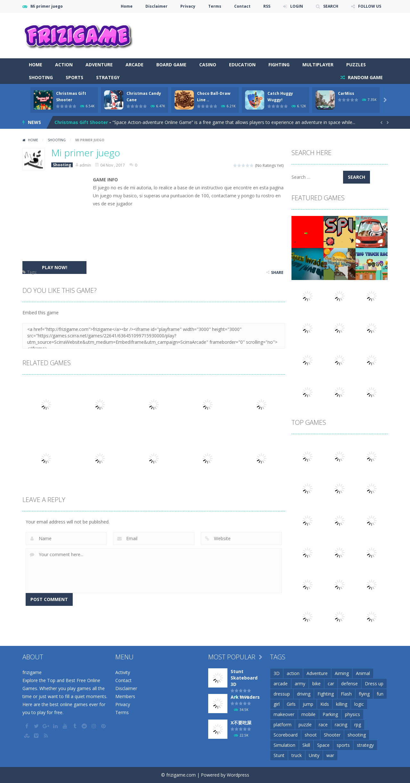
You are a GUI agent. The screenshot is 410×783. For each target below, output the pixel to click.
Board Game (171, 65)
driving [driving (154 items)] (303, 694)
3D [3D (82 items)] (277, 673)
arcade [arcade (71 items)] (281, 683)
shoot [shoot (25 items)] (311, 735)
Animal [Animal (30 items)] (363, 673)
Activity (122, 672)
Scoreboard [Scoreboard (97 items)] (286, 735)
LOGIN (296, 6)
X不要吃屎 (241, 723)
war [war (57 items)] (330, 755)
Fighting (279, 65)
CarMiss (346, 93)
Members (125, 696)
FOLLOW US (369, 6)
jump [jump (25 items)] (308, 704)
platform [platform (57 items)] (282, 724)
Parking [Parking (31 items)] (330, 714)
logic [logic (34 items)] (359, 704)
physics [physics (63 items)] (352, 714)
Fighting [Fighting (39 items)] (325, 694)
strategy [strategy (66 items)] (365, 745)
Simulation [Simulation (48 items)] (284, 745)
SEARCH (330, 6)
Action (64, 65)
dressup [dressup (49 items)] (282, 694)
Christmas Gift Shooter (81, 122)
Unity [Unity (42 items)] (314, 755)
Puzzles (356, 65)
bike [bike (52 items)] (316, 683)
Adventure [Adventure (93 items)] (317, 673)
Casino (207, 65)
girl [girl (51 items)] (277, 704)
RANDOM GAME (365, 77)
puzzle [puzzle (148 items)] (305, 724)
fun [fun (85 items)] (380, 694)
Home (127, 6)
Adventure (99, 65)
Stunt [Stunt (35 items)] (279, 755)
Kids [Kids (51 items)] (324, 704)
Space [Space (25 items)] (323, 745)
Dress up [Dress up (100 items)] (374, 683)
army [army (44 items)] (300, 683)
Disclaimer (156, 6)
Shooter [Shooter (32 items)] (332, 735)
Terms (214, 6)
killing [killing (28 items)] (341, 704)
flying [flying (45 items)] (364, 694)
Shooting (41, 77)
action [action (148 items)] (293, 673)
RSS (266, 6)
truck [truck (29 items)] (296, 755)
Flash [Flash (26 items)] (346, 694)
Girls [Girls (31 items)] (291, 704)
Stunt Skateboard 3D (244, 677)
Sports (74, 77)
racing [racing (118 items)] (341, 724)
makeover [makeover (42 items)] (284, 714)
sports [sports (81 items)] (343, 745)
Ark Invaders (245, 697)
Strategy (107, 77)
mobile (44, 272)
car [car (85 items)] (331, 683)
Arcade (135, 65)
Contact (242, 6)
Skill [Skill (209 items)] (306, 745)
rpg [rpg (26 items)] (357, 724)
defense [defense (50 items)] (349, 683)
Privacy (187, 6)
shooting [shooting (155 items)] (357, 735)
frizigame (32, 672)
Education (242, 65)
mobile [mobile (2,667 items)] (308, 714)
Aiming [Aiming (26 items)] (342, 673)
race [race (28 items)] (323, 724)
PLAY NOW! (54, 267)
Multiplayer (317, 65)
